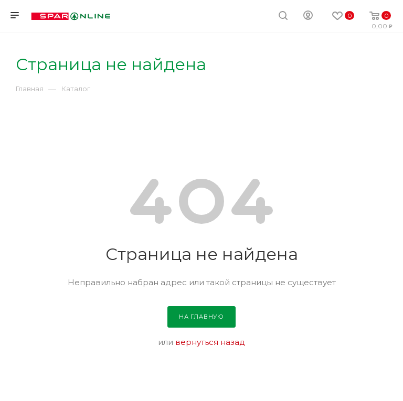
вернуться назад (210, 342)
